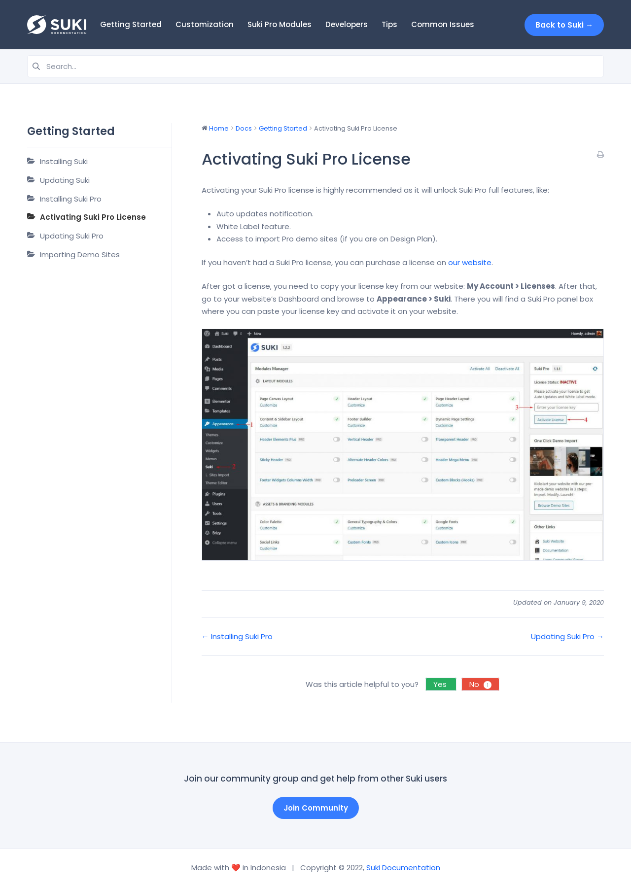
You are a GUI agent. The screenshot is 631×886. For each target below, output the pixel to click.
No (480, 684)
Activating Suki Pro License (93, 217)
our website (469, 262)
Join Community (315, 808)
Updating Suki (65, 180)
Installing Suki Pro (71, 199)
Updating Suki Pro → (567, 636)
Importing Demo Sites (80, 254)
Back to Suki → (564, 25)
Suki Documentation (403, 867)
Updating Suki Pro (72, 236)
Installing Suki (64, 161)
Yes (441, 684)
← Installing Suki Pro (237, 636)
